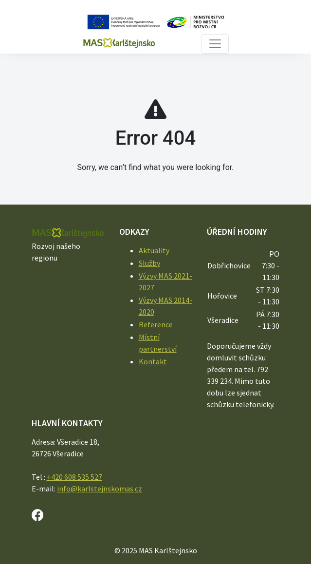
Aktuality (154, 250)
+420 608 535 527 (74, 477)
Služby (149, 263)
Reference (156, 324)
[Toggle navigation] (215, 44)
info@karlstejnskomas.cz (99, 488)
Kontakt (153, 361)
